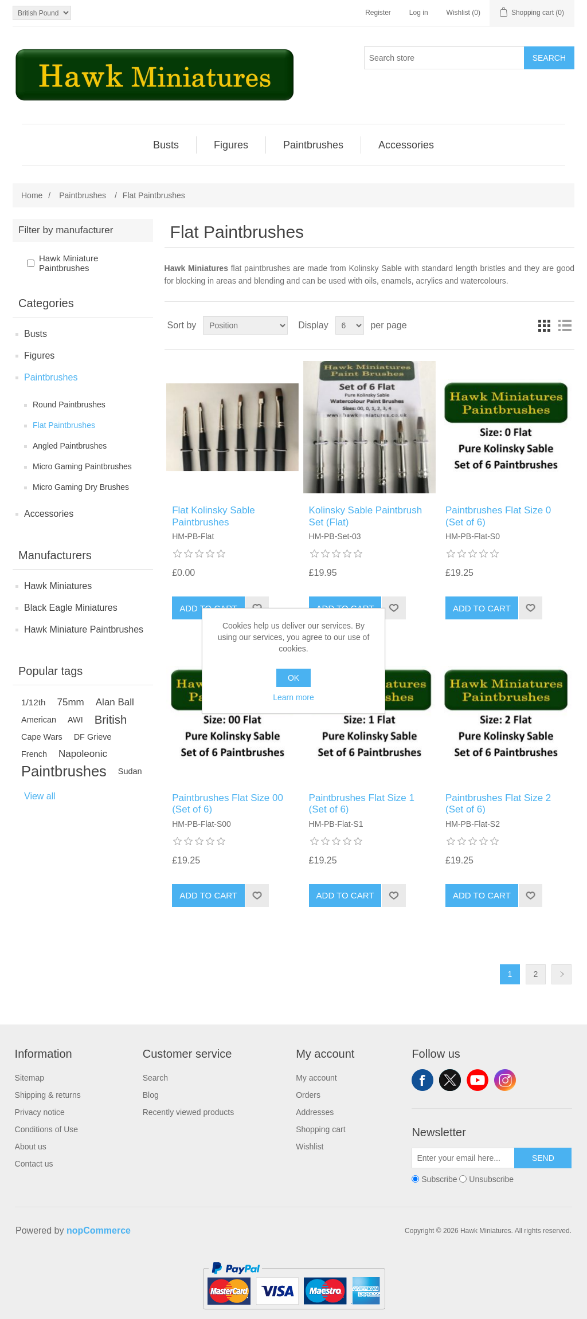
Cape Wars (41, 736)
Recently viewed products (188, 1112)
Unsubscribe (491, 1179)
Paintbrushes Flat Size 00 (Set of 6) (227, 803)
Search (549, 57)
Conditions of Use (47, 1129)
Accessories (48, 514)
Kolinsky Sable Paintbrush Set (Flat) (365, 516)
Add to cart (482, 608)
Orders (308, 1095)
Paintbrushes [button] (313, 145)
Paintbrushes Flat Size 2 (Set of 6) (498, 803)
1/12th (33, 702)
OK (293, 677)
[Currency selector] (42, 13)
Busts (35, 334)
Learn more (293, 697)
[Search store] (444, 57)
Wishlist (309, 1146)
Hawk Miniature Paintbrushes (68, 263)
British (111, 719)
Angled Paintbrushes (70, 445)
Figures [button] (231, 145)
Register (378, 13)
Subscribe (439, 1179)
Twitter (450, 1080)
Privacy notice (40, 1112)
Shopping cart (320, 1129)
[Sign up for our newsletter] (463, 1158)
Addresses (315, 1112)
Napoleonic (82, 753)
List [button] (565, 325)
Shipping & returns (48, 1095)
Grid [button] (544, 325)
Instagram (505, 1080)
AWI (75, 719)
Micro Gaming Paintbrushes (82, 466)
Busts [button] (166, 145)
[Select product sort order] (245, 325)
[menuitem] (166, 145)
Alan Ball (115, 702)
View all (40, 796)
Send (543, 1158)
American (38, 719)
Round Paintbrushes (69, 404)
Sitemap (29, 1077)
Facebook (422, 1080)
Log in (418, 13)
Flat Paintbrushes (64, 425)
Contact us (34, 1163)
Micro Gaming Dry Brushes (81, 487)
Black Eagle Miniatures (71, 608)
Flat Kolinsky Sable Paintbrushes (213, 516)
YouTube (477, 1080)
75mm (70, 702)
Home (31, 195)
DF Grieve (93, 736)
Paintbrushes (50, 377)
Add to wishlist (393, 607)
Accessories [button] (406, 145)
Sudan (130, 771)
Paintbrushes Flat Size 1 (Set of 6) (361, 803)
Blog (151, 1095)
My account (316, 1077)
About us (30, 1146)
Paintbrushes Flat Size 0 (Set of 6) (498, 516)
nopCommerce (98, 1230)
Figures (39, 355)
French (34, 754)
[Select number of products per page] (349, 325)
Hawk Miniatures (58, 586)
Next (561, 974)
